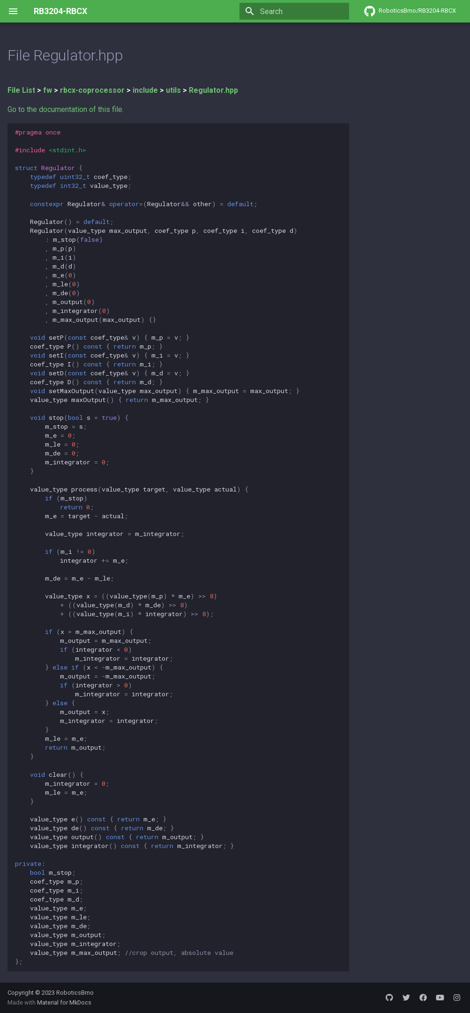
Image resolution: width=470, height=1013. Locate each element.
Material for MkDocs (64, 1002)
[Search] (294, 11)
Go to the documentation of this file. (65, 109)
